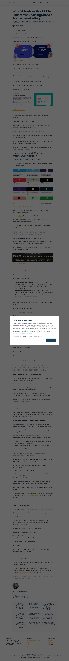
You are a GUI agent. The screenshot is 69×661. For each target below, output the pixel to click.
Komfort (30, 336)
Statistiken (23, 336)
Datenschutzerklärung (27, 333)
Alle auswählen (51, 340)
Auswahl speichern (40, 340)
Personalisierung (38, 336)
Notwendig (16, 336)
